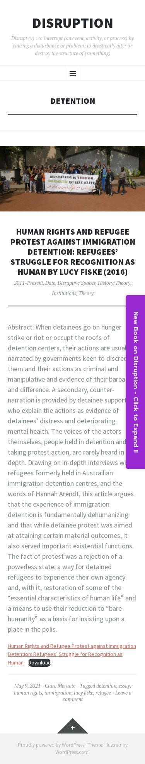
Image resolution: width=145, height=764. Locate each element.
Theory (86, 293)
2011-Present (28, 282)
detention (106, 685)
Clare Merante (60, 685)
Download (39, 662)
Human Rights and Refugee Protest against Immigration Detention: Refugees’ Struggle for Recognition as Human (72, 654)
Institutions (64, 293)
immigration (58, 692)
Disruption (72, 23)
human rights (28, 692)
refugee (103, 692)
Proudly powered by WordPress (51, 745)
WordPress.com (72, 752)
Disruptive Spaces (77, 282)
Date (50, 282)
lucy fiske (83, 692)
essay (124, 685)
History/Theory (114, 282)
